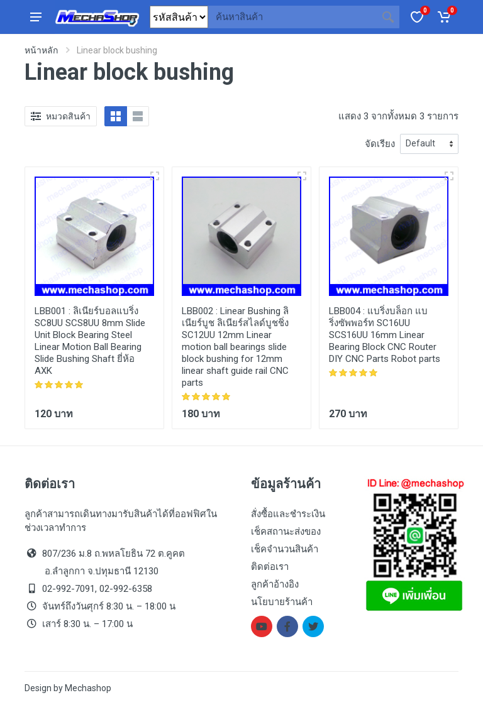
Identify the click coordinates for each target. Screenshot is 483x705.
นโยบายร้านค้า (282, 602)
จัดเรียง (380, 144)
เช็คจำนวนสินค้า (284, 549)
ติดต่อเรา (270, 566)
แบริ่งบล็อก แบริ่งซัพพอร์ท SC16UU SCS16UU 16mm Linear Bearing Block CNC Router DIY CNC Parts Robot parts (384, 334)
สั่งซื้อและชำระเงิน (288, 514)
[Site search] (292, 17)
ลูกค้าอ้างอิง (275, 584)
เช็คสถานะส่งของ (286, 531)
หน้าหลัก (41, 50)
